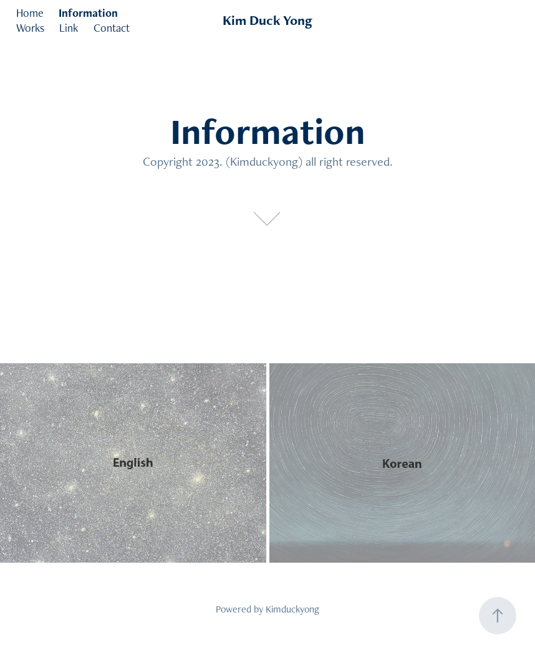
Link (68, 28)
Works (30, 28)
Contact (112, 28)
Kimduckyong (292, 609)
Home (30, 13)
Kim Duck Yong (267, 20)
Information (88, 13)
